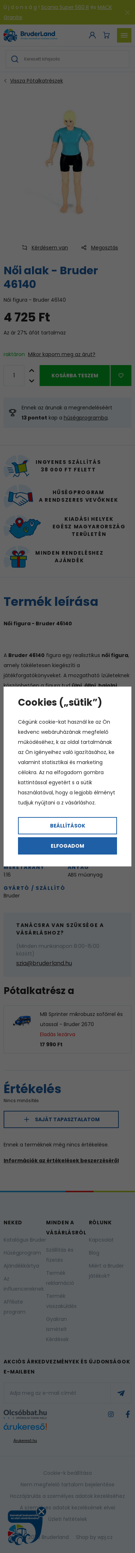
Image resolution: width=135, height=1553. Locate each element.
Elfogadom (67, 845)
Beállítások (67, 825)
